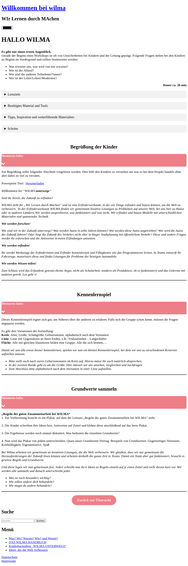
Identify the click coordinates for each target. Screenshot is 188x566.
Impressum (8, 561)
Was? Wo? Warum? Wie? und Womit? (33, 538)
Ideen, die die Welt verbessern (28, 550)
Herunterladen (35, 183)
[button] (94, 160)
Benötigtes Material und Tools (28, 106)
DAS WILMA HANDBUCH (27, 542)
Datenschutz (9, 557)
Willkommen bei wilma (33, 8)
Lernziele (14, 94)
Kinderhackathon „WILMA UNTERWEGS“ (37, 546)
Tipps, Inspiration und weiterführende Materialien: (41, 117)
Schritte (13, 129)
